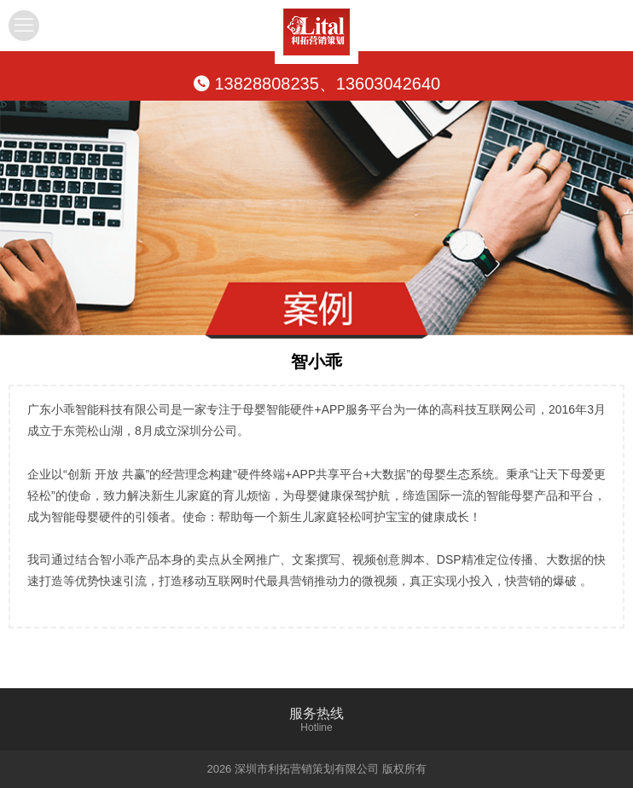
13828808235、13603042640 (316, 83)
